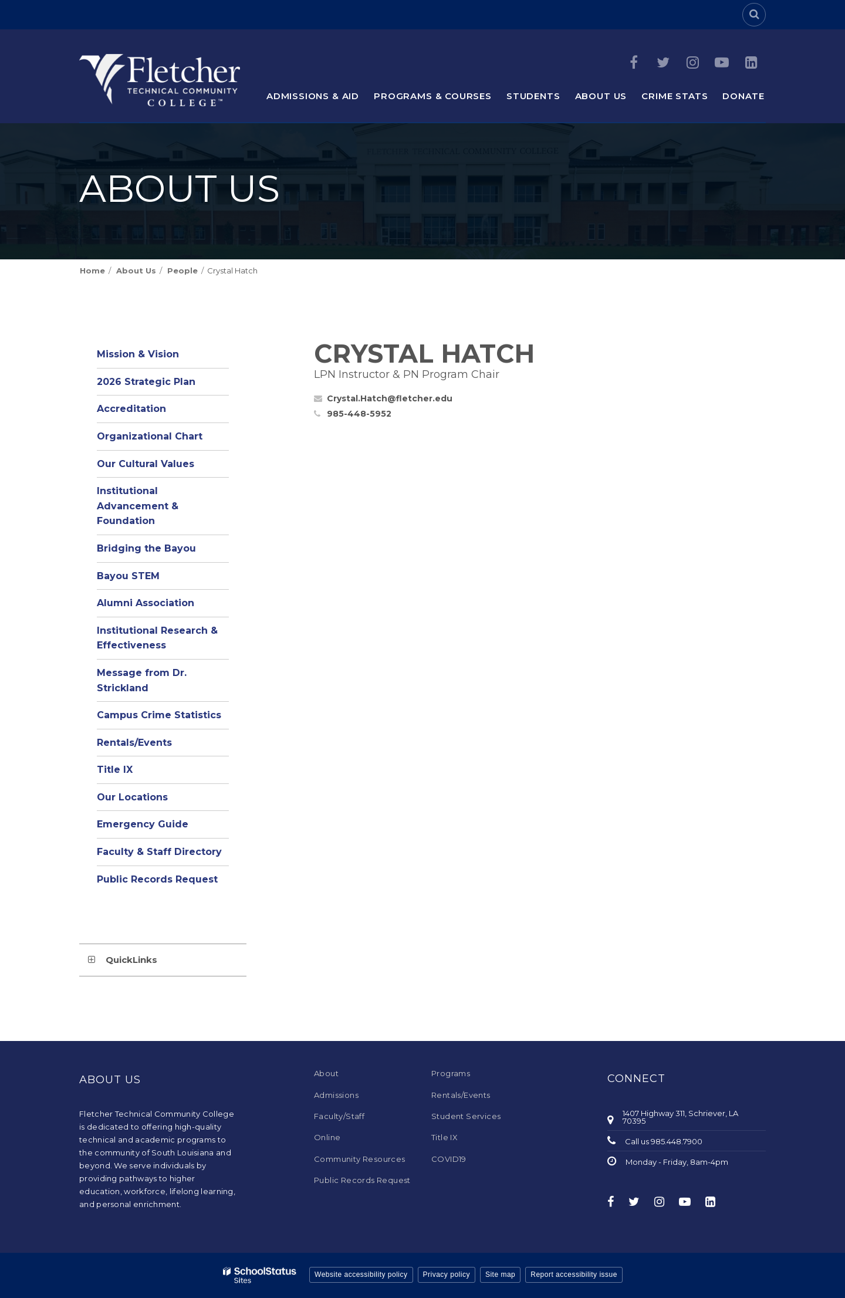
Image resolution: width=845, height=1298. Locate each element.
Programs (450, 1073)
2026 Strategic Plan (146, 381)
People (182, 270)
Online (327, 1137)
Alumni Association (145, 603)
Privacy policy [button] (446, 1274)
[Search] (754, 14)
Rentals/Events (134, 742)
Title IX (115, 769)
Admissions (336, 1095)
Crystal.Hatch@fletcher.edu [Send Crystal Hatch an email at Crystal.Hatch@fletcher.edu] (389, 398)
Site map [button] (500, 1274)
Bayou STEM (128, 576)
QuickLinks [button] (131, 959)
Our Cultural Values (145, 463)
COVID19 (449, 1159)
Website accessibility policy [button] (361, 1274)
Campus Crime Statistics (159, 715)
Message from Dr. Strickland (142, 680)
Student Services (466, 1116)
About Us (136, 270)
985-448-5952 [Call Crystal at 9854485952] (359, 413)
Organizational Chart (163, 439)
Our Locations (132, 797)
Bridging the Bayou (146, 548)
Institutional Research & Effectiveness (157, 638)
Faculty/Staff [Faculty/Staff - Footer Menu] (339, 1116)
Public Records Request (157, 879)
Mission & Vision (138, 354)
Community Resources (359, 1159)
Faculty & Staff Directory (159, 851)
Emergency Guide (142, 824)
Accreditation (131, 408)
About (326, 1073)
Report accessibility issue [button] (573, 1274)
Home (92, 270)
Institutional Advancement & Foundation (137, 505)
